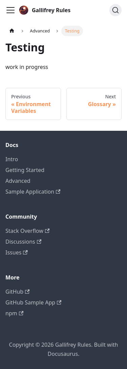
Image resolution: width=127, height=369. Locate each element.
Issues (16, 252)
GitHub (17, 291)
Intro (11, 159)
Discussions (23, 241)
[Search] (115, 10)
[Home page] (11, 31)
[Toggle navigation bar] (10, 10)
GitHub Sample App (33, 302)
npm (14, 313)
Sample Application (32, 191)
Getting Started (24, 170)
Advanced (17, 180)
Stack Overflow (27, 231)
